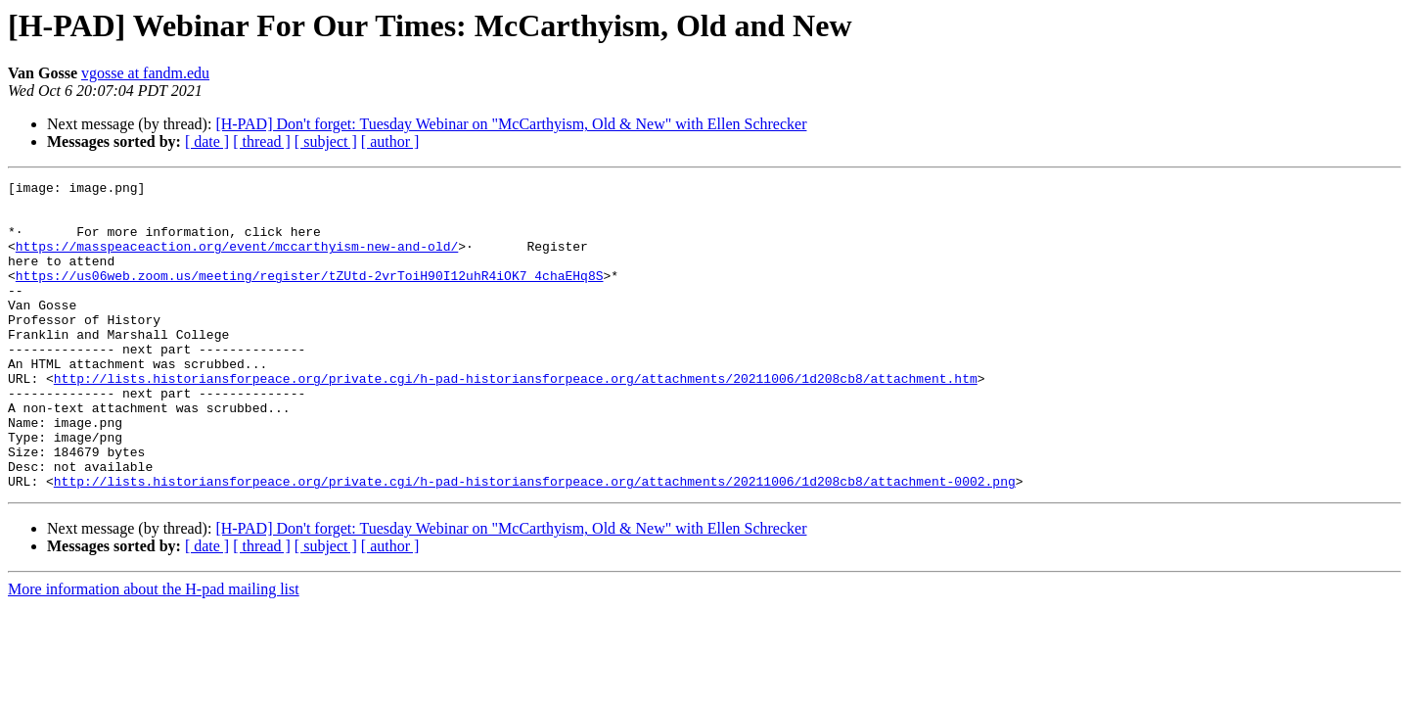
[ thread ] (262, 141)
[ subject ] (326, 141)
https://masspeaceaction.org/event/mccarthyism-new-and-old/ (237, 260)
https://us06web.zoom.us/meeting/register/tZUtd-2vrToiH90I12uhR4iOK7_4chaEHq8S (310, 296)
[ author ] (390, 141)
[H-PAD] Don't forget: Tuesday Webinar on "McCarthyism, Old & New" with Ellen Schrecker (510, 124)
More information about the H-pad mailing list (153, 650)
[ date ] (207, 141)
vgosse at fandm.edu (145, 73)
